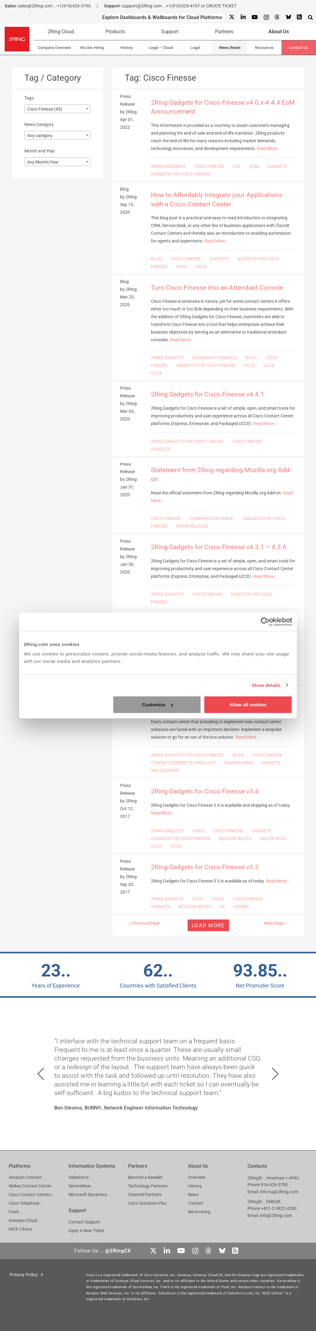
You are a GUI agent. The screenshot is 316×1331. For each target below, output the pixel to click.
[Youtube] (254, 17)
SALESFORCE (273, 838)
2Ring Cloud (61, 31)
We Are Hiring (92, 47)
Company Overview (54, 47)
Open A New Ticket (86, 1230)
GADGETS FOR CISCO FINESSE (180, 174)
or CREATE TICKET (218, 5)
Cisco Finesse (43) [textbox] (44, 109)
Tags (29, 97)
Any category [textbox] (39, 135)
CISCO (198, 830)
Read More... (269, 148)
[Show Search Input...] (310, 17)
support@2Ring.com (142, 5)
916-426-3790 (274, 1184)
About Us (278, 31)
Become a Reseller (145, 1177)
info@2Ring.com (276, 1215)
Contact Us (298, 47)
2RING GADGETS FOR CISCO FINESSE (187, 441)
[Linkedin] (242, 17)
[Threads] (277, 17)
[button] (41, 1074)
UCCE (181, 266)
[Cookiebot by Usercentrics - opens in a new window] (265, 621)
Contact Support (84, 1221)
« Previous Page (144, 923)
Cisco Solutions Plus (147, 1203)
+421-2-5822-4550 (279, 1208)
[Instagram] (266, 17)
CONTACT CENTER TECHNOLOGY (183, 762)
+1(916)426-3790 (74, 5)
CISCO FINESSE (209, 166)
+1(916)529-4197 (183, 5)
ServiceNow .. (81, 1185)
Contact (195, 1203)
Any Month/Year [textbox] (43, 162)
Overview (197, 1177)
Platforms (20, 1166)
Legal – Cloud (161, 47)
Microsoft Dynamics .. (89, 1194)
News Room (229, 47)
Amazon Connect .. (27, 1177)
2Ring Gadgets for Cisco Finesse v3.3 (205, 867)
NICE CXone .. (22, 1229)
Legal (195, 47)
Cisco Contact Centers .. (32, 1194)
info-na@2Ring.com (279, 1191)
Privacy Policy (27, 1274)
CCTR (197, 898)
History (126, 47)
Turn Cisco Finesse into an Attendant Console (217, 287)
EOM (254, 166)
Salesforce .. (80, 1177)
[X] (231, 17)
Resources (264, 47)
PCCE (249, 365)
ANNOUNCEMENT (168, 166)
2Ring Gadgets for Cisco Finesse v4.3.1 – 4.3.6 (218, 547)
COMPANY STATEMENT (212, 518)
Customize (157, 704)
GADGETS (277, 166)
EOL (237, 166)
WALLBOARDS (165, 770)
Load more (208, 925)
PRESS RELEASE (192, 526)
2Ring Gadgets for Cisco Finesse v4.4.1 (207, 394)
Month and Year (39, 150)
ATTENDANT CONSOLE (214, 357)
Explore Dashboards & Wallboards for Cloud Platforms (162, 17)
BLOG (156, 258)
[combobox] (57, 108)
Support (169, 31)
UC (222, 906)
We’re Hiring (199, 1211)
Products (115, 31)
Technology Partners (148, 1185)
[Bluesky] (288, 17)
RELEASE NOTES (235, 838)
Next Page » (275, 923)
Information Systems (92, 1166)
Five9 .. (15, 1211)
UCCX (201, 266)
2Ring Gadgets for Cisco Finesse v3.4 (205, 791)
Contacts (257, 1166)
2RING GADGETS (167, 357)
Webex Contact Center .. (32, 1185)
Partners (224, 31)
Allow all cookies (248, 704)
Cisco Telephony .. (26, 1203)
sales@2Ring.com (35, 5)
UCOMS (241, 906)
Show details (266, 685)
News (193, 1194)
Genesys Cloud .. (24, 1220)
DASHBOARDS (238, 762)
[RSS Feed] (299, 17)
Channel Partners (144, 1194)
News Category (39, 124)
